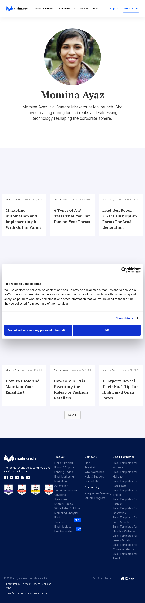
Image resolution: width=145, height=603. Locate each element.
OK (107, 330)
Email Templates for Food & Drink (125, 520)
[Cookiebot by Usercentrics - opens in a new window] (124, 270)
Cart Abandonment (66, 490)
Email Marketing (64, 476)
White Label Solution (67, 508)
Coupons (60, 494)
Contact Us (91, 481)
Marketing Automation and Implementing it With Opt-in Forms (23, 219)
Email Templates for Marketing (125, 465)
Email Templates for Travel (125, 492)
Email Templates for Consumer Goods (125, 547)
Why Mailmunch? (44, 8)
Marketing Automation (61, 483)
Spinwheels (61, 499)
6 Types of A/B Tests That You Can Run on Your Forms (72, 216)
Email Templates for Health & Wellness (125, 529)
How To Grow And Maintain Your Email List (23, 386)
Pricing (84, 8)
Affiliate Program (95, 498)
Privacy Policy (12, 584)
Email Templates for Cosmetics (125, 511)
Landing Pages (63, 472)
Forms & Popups (64, 467)
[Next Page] (72, 415)
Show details (124, 318)
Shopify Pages (63, 503)
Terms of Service (31, 584)
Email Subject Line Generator (63, 529)
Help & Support (94, 476)
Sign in (114, 8)
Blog (95, 8)
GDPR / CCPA (12, 593)
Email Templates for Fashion (125, 501)
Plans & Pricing (63, 462)
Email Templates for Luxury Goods (125, 538)
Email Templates (60, 520)
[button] (67, 8)
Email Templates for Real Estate (125, 483)
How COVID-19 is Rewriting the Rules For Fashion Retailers (71, 389)
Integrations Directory (98, 493)
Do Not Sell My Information (35, 593)
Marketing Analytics (66, 513)
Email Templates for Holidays (125, 474)
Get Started (131, 8)
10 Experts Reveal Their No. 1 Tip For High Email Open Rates (120, 389)
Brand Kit (90, 467)
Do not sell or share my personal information (38, 330)
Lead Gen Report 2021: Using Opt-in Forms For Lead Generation (119, 219)
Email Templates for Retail (125, 556)
